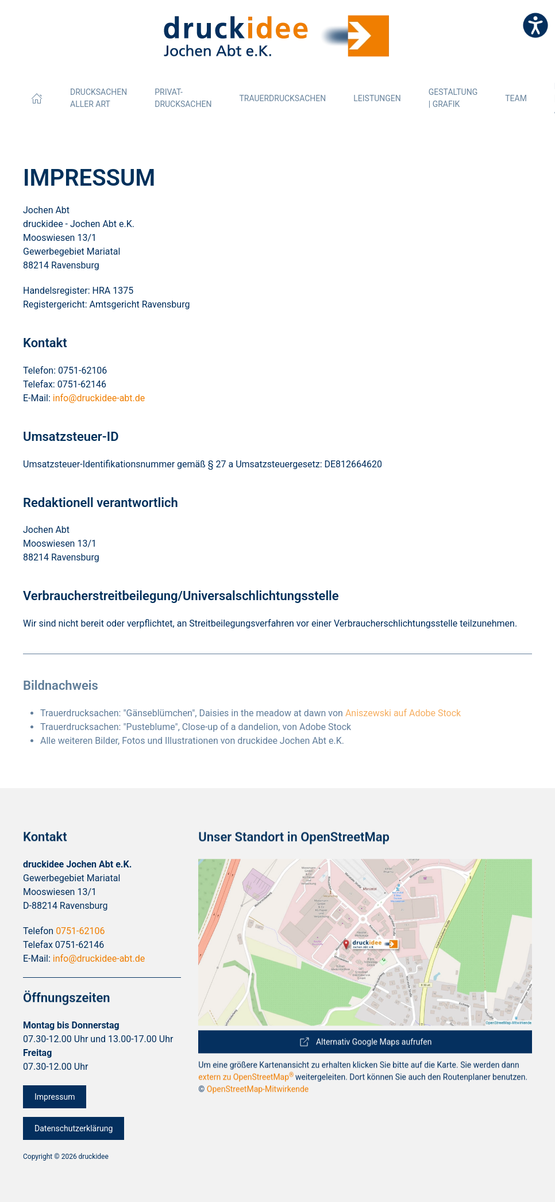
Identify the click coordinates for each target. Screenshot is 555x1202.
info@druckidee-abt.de (99, 398)
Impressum (54, 1106)
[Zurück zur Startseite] (277, 36)
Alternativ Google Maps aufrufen (365, 1047)
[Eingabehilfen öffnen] (535, 25)
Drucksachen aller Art (98, 98)
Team (516, 98)
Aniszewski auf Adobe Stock (403, 713)
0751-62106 (80, 950)
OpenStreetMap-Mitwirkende (258, 1098)
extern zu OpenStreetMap (246, 1085)
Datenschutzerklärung (73, 1138)
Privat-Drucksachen (183, 98)
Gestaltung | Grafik (453, 98)
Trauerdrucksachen (282, 98)
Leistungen (377, 98)
